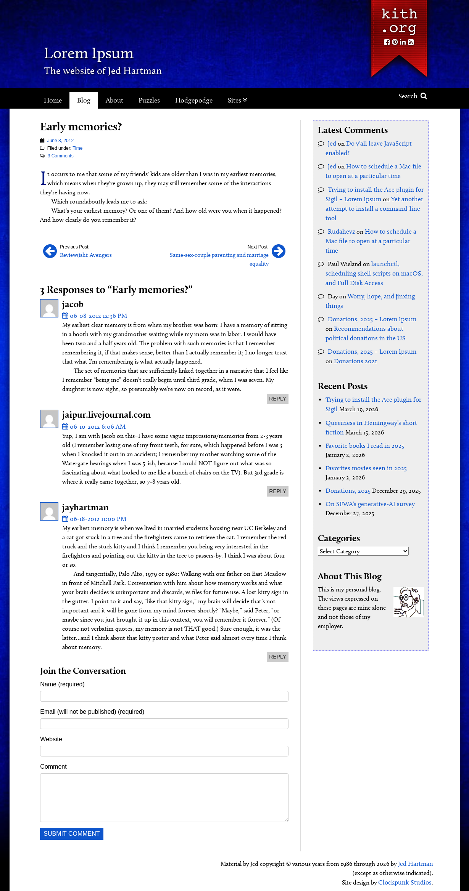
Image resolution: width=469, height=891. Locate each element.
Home (53, 100)
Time (77, 148)
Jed (332, 143)
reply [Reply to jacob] (277, 397)
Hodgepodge (194, 100)
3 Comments (61, 156)
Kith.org (398, 18)
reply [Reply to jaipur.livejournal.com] (277, 489)
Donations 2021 (346, 343)
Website (51, 736)
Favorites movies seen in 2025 (363, 448)
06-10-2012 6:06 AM (91, 424)
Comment (53, 763)
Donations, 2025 (347, 470)
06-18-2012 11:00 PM (92, 516)
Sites (237, 100)
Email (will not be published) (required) (92, 708)
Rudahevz (340, 227)
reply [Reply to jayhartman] (277, 654)
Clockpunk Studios (407, 878)
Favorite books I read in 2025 (362, 426)
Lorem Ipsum (102, 51)
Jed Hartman (416, 860)
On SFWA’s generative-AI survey (366, 483)
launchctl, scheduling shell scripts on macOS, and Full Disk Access (370, 259)
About (114, 100)
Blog (83, 100)
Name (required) (62, 681)
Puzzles (149, 100)
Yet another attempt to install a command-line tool (371, 205)
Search (412, 96)
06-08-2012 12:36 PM (92, 313)
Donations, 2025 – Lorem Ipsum (370, 303)
